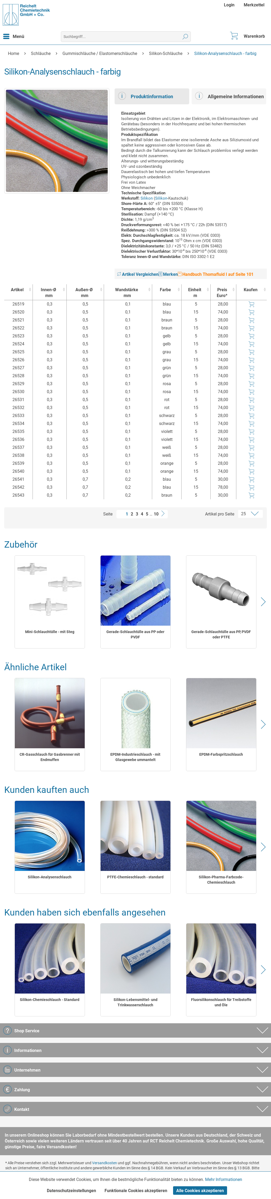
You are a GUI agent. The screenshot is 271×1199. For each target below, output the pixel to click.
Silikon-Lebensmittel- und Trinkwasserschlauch (135, 1002)
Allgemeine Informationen (229, 96)
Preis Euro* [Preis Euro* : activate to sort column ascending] (222, 292)
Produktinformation (145, 96)
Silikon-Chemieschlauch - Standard (49, 1000)
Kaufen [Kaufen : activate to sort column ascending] (251, 289)
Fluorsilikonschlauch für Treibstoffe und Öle (221, 1002)
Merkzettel (254, 4)
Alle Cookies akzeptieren (200, 1190)
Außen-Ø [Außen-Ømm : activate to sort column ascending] (83, 293)
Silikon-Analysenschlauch (49, 877)
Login (229, 4)
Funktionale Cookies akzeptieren (136, 1190)
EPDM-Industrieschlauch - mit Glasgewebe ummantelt (135, 757)
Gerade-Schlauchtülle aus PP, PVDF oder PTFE (221, 634)
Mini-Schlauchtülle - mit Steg (49, 632)
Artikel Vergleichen (138, 274)
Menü (13, 35)
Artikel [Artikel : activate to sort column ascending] (17, 289)
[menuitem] (230, 5)
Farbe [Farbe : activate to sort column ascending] (165, 289)
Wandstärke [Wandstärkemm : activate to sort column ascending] (127, 293)
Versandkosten (104, 1163)
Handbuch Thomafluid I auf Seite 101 (216, 274)
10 (156, 514)
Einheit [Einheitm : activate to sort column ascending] (194, 293)
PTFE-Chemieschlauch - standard (135, 877)
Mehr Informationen (223, 1179)
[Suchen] (185, 36)
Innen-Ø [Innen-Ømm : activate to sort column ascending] (48, 293)
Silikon (147, 198)
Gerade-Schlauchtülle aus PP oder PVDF (135, 634)
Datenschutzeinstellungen (71, 1190)
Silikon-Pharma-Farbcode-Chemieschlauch (221, 879)
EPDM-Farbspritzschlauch (221, 754)
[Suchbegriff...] (126, 36)
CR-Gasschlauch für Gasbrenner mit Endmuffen (50, 757)
